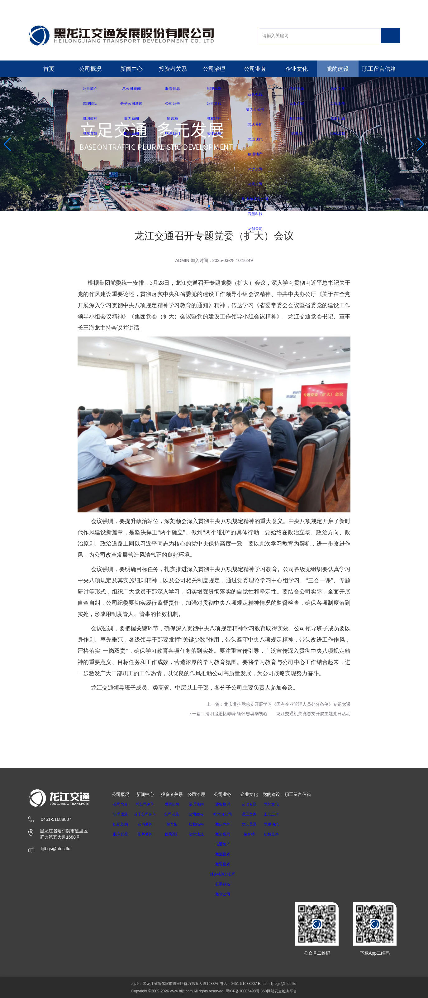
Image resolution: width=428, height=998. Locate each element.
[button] (209, 206)
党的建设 (337, 69)
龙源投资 (228, 854)
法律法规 (200, 834)
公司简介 (120, 804)
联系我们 (175, 834)
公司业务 (255, 69)
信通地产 (228, 844)
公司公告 (175, 814)
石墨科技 (228, 884)
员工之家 (257, 814)
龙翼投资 (228, 864)
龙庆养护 (228, 824)
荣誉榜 (257, 834)
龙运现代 (228, 834)
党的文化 (279, 804)
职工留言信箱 (379, 69)
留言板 (175, 824)
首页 (49, 69)
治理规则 (200, 804)
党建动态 (279, 824)
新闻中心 (131, 69)
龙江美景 (257, 824)
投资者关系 (173, 69)
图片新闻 (147, 834)
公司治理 (214, 69)
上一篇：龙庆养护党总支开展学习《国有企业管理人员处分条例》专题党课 (278, 704)
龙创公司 (228, 894)
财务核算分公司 (228, 874)
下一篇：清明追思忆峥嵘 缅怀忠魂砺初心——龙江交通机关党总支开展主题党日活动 (269, 713)
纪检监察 (279, 834)
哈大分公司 (229, 814)
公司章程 (200, 814)
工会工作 (279, 814)
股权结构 (200, 824)
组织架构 (120, 824)
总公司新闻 (147, 804)
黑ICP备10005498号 (242, 991)
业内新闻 (147, 824)
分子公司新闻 (147, 814)
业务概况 (228, 804)
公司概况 (90, 69)
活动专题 (257, 804)
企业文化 (296, 69)
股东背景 (120, 834)
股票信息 (175, 804)
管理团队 (120, 814)
